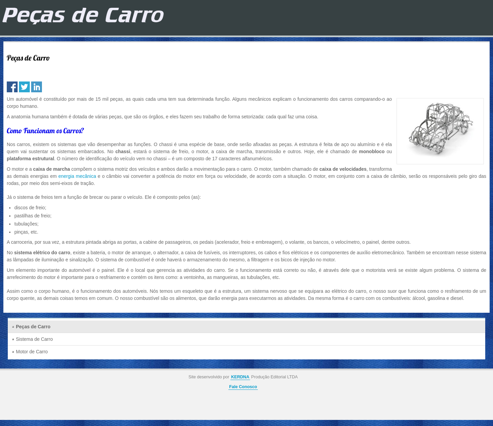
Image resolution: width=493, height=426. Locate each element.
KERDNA (240, 377)
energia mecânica (77, 176)
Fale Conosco (243, 386)
